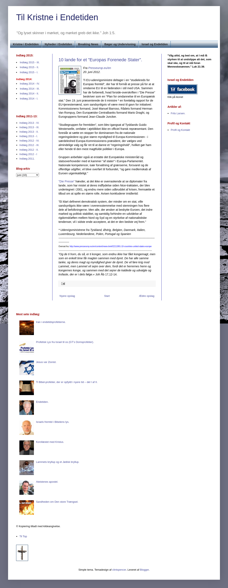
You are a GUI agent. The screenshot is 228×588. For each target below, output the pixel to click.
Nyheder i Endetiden (58, 44)
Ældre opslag (146, 295)
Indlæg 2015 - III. (30, 62)
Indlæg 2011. (27, 158)
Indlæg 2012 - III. (29, 145)
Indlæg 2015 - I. (29, 72)
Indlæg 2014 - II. (29, 93)
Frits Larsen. (178, 113)
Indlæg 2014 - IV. (30, 83)
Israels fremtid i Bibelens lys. (52, 421)
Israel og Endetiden (155, 44)
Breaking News (88, 44)
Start (107, 295)
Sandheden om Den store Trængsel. (57, 501)
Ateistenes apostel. (47, 481)
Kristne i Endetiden (26, 44)
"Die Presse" (67, 181)
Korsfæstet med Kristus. (50, 441)
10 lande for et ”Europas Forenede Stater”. (100, 59)
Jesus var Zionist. (46, 362)
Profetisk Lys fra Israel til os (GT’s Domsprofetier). (65, 342)
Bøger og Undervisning (120, 44)
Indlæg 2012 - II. (29, 149)
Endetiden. (42, 401)
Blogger (144, 569)
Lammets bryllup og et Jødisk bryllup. (57, 461)
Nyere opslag (67, 295)
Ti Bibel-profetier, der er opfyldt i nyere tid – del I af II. (66, 382)
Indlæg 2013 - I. (28, 136)
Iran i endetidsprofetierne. (51, 322)
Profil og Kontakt (180, 129)
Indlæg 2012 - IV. (29, 140)
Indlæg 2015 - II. (29, 67)
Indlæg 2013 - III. (29, 127)
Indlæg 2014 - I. (29, 98)
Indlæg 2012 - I (28, 154)
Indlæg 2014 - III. (30, 88)
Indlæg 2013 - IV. (29, 122)
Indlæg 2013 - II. (29, 131)
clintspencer (119, 569)
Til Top (23, 536)
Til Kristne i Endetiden (57, 17)
